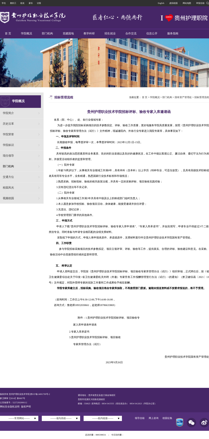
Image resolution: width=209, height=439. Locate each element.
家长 (31, 3)
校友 (22, 3)
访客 (39, 3)
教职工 (13, 3)
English (161, 3)
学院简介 (8, 113)
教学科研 (89, 33)
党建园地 (68, 33)
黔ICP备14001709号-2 (40, 394)
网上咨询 (153, 418)
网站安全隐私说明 (10, 406)
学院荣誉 (8, 134)
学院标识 (8, 144)
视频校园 (8, 198)
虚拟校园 (173, 3)
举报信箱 (200, 3)
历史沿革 (8, 123)
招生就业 (110, 33)
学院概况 (26, 33)
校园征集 (167, 418)
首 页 (8, 33)
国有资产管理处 (183, 97)
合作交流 (131, 33)
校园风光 (8, 187)
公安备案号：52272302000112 (13, 402)
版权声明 (26, 406)
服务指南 (172, 33)
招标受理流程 (201, 97)
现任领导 (8, 155)
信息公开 (151, 33)
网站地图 (187, 3)
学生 (4, 3)
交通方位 (8, 176)
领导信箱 (140, 418)
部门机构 (47, 33)
